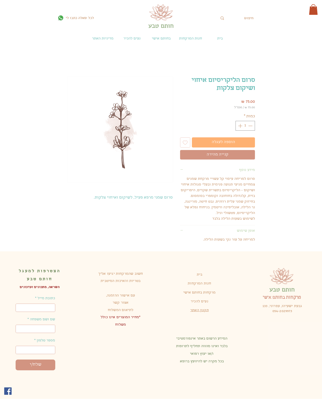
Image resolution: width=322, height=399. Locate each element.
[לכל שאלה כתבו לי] (76, 18)
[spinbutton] (245, 125)
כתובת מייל (46, 298)
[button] (313, 9)
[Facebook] (8, 391)
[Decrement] (250, 125)
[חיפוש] (249, 18)
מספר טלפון (46, 341)
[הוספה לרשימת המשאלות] (185, 142)
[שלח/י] (35, 365)
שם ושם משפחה (42, 320)
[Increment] (239, 125)
